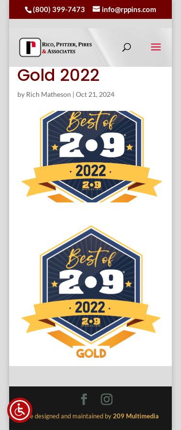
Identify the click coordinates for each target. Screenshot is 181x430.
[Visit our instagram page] (106, 400)
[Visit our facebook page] (84, 400)
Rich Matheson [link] (48, 94)
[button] (156, 53)
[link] (55, 47)
